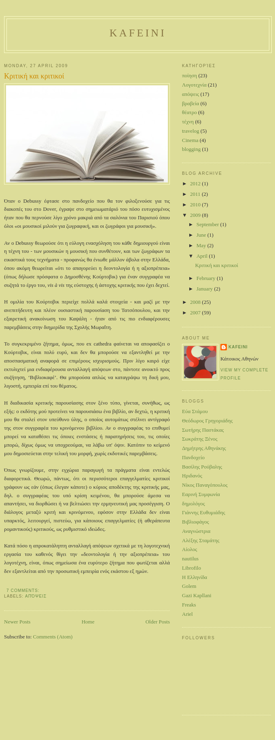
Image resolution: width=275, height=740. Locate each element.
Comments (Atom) (53, 637)
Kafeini (138, 33)
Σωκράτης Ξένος (200, 439)
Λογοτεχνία (194, 85)
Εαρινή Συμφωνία (201, 494)
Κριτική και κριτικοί (34, 76)
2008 (196, 302)
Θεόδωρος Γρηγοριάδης (207, 421)
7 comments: (23, 590)
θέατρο (189, 112)
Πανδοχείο (193, 457)
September (208, 224)
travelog (190, 131)
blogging (191, 149)
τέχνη (188, 122)
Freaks (189, 605)
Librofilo (191, 568)
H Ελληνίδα (194, 577)
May (202, 245)
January (205, 289)
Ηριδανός (192, 476)
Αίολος (189, 549)
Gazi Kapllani (197, 595)
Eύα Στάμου (195, 411)
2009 (196, 215)
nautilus (190, 559)
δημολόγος (193, 503)
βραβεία (190, 103)
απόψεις (36, 596)
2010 (196, 204)
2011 (196, 194)
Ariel (187, 614)
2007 (196, 313)
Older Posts (158, 622)
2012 (196, 183)
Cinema (190, 140)
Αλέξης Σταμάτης (200, 540)
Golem (189, 586)
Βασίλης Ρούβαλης (202, 467)
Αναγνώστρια (196, 531)
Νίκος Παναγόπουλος (205, 485)
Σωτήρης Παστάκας (203, 430)
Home (88, 622)
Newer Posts (17, 622)
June (202, 235)
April (203, 256)
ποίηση (189, 75)
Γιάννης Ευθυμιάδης (203, 512)
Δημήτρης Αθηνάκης (204, 448)
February (207, 278)
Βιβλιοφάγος (195, 522)
